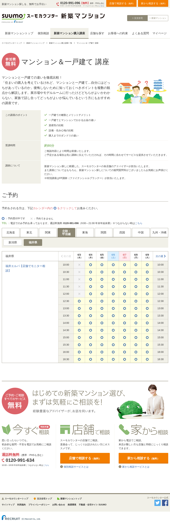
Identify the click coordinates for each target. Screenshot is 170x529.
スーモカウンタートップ (16, 499)
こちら (101, 6)
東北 (29, 232)
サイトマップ (8, 504)
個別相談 (43, 33)
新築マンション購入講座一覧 (60, 43)
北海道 (10, 232)
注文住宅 (138, 18)
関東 (48, 232)
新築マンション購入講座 (69, 33)
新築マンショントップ (19, 33)
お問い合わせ (58, 504)
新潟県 (12, 242)
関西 (103, 232)
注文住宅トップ (44, 499)
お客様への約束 (118, 33)
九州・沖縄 (159, 232)
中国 (141, 232)
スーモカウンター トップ (12, 43)
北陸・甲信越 (66, 233)
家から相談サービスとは (135, 466)
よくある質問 (140, 33)
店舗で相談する (122, 3)
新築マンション (158, 18)
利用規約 (21, 504)
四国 (122, 232)
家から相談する (154, 3)
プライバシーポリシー (39, 504)
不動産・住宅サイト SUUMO (92, 504)
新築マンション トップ (35, 43)
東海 (85, 232)
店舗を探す (97, 33)
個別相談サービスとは (76, 466)
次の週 (159, 256)
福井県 (33, 242)
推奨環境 (72, 504)
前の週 (67, 256)
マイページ (159, 33)
